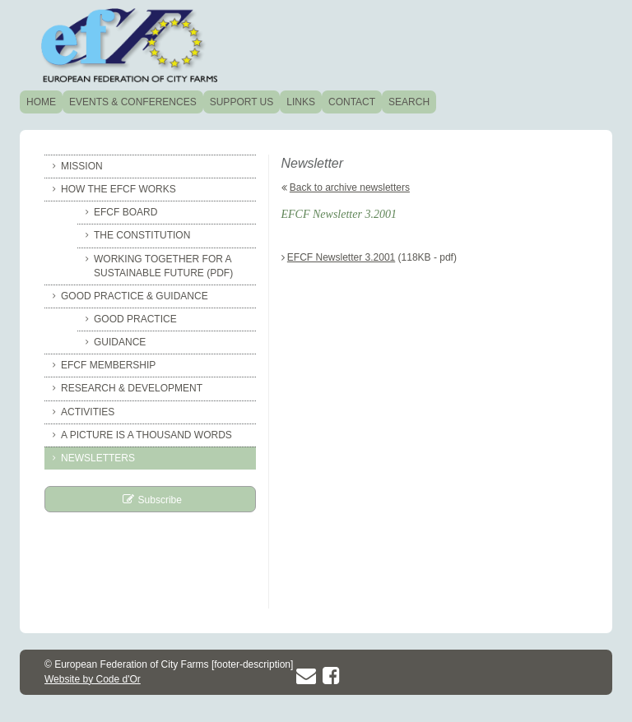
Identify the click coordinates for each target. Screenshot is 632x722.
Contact (351, 102)
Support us (242, 102)
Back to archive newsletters (350, 187)
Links (300, 102)
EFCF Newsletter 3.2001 (341, 257)
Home (41, 102)
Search (409, 102)
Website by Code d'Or (92, 679)
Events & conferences (133, 102)
